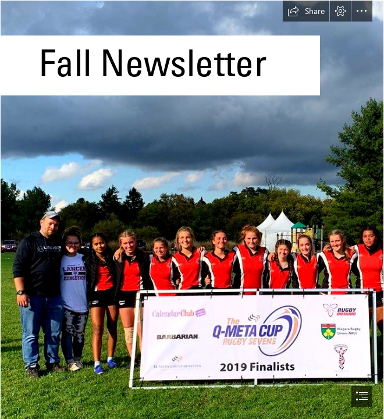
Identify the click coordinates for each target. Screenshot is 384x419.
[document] (192, 209)
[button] (306, 11)
